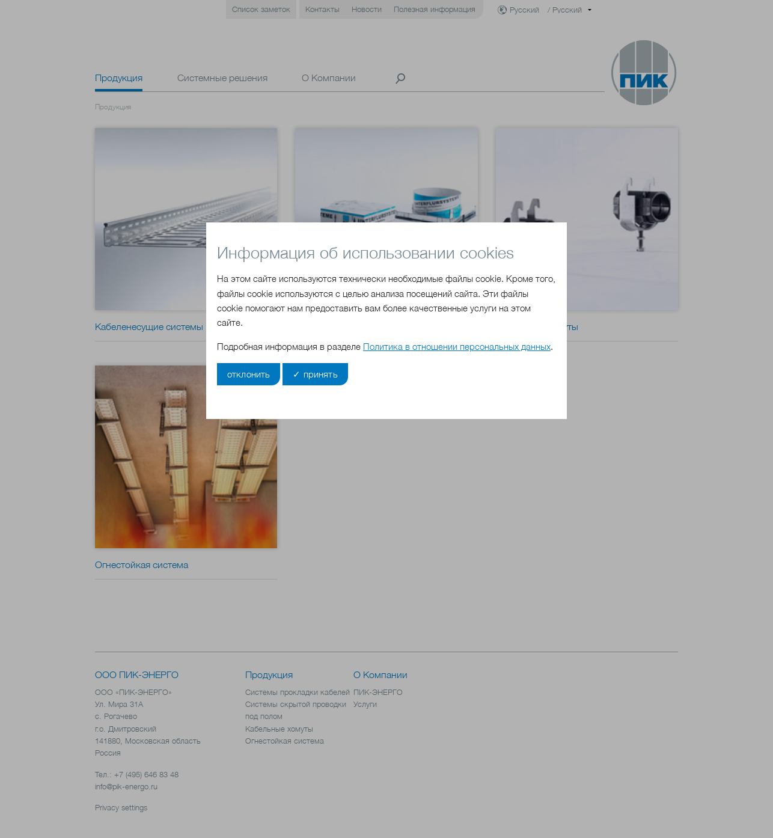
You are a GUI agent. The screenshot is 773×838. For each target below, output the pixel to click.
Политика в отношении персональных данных (457, 346)
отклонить (248, 374)
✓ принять (315, 374)
